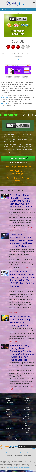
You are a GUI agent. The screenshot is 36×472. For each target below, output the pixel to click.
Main (7, 9)
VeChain (27, 423)
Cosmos (9, 416)
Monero (9, 405)
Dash (9, 419)
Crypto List (18, 439)
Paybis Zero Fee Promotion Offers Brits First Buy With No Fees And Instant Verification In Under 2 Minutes (21, 240)
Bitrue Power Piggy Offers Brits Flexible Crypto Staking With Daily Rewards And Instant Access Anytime (21, 201)
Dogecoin (9, 400)
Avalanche (27, 409)
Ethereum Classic (27, 428)
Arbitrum (26, 416)
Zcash (27, 432)
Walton (27, 430)
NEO (27, 421)
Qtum (27, 425)
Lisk (9, 430)
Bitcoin (9, 396)
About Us (6, 452)
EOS (9, 421)
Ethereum (9, 398)
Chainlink (9, 412)
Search (26, 452)
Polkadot (9, 409)
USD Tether (27, 405)
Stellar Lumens (9, 402)
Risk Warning (21, 452)
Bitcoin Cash (27, 419)
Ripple (27, 398)
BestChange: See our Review (18, 166)
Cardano (27, 400)
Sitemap (30, 452)
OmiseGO (9, 432)
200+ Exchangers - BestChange (18, 162)
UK (2, 9)
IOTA (8, 425)
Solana (27, 407)
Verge (9, 435)
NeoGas (9, 423)
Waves (27, 435)
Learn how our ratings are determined (18, 59)
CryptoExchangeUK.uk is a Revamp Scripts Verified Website (18, 467)
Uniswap (9, 414)
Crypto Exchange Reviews (17, 9)
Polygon (27, 412)
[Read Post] (25, 267)
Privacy (15, 452)
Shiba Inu (27, 414)
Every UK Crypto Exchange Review (18, 179)
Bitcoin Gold (8, 428)
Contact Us (10, 452)
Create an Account (17, 158)
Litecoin (27, 396)
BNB (9, 407)
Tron (27, 402)
